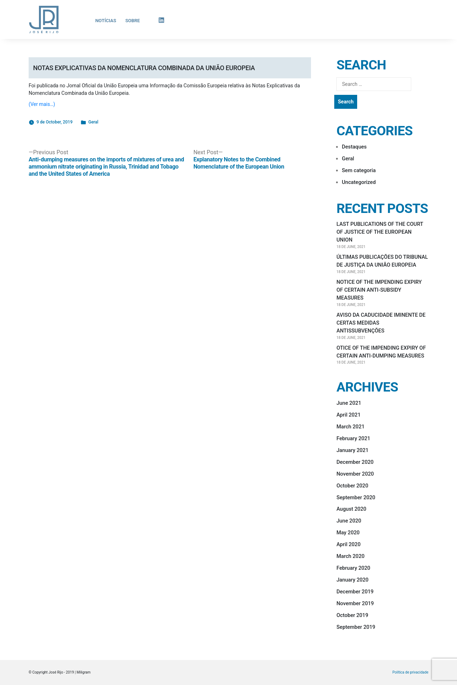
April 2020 (348, 544)
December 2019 (355, 591)
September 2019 (355, 627)
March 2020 (350, 556)
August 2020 (351, 509)
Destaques (354, 147)
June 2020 (348, 521)
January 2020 (352, 580)
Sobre (132, 20)
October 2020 (352, 485)
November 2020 (355, 474)
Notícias (105, 20)
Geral (93, 122)
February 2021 (353, 438)
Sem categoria (359, 170)
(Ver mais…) (42, 104)
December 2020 (355, 462)
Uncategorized (359, 182)
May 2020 (348, 532)
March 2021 (350, 426)
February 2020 (353, 568)
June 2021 (348, 403)
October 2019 (352, 615)
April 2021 (348, 415)
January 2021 (352, 450)
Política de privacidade (410, 672)
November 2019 (355, 603)
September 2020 (355, 497)
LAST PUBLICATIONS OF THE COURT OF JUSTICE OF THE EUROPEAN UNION (379, 232)
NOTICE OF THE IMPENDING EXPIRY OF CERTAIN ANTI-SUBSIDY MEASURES (379, 290)
